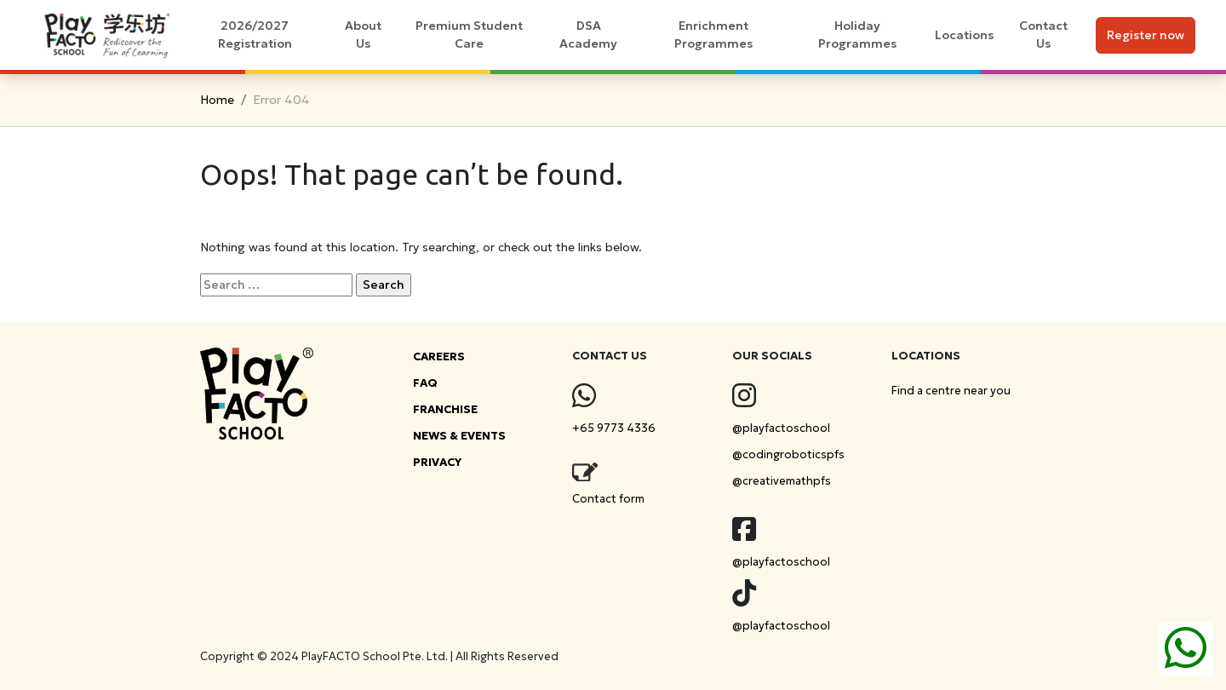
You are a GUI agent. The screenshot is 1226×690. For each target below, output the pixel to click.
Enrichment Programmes (713, 34)
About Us (363, 34)
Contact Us (1043, 34)
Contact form (608, 499)
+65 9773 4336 (614, 428)
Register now (1145, 35)
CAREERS (439, 356)
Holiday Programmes (857, 34)
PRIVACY (437, 462)
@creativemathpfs (781, 481)
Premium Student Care (469, 34)
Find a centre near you (951, 390)
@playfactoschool (781, 428)
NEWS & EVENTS (459, 435)
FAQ (425, 383)
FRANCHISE (445, 409)
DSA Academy (588, 34)
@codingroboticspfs (788, 454)
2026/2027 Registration (255, 34)
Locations (964, 35)
